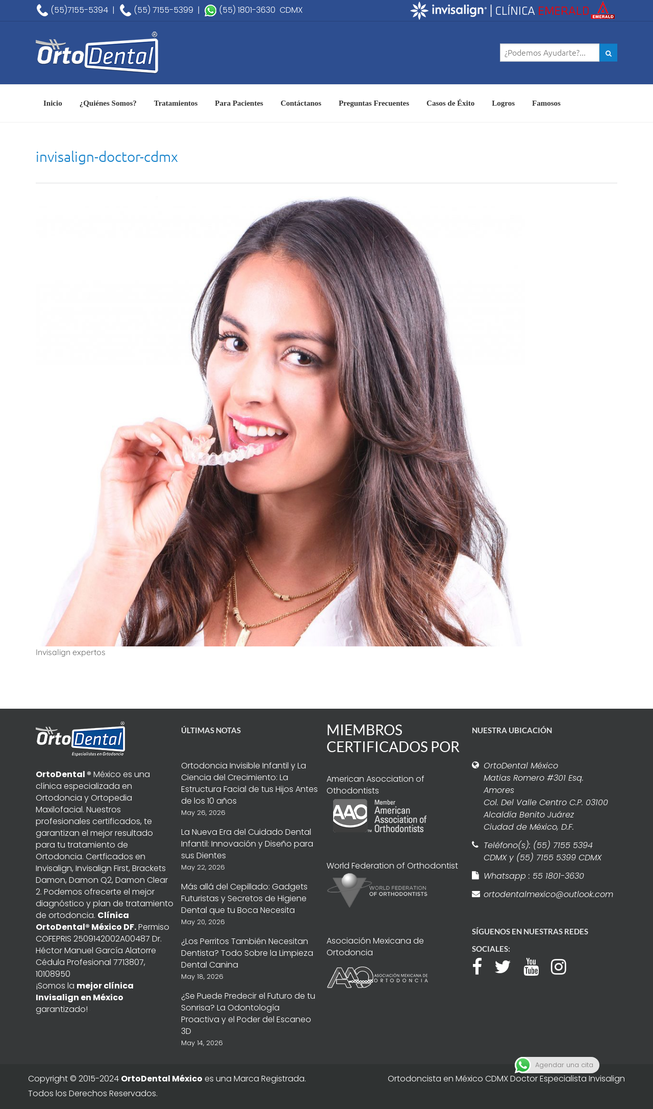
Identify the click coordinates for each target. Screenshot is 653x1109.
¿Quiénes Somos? (108, 103)
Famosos (546, 103)
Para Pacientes (239, 103)
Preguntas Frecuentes (374, 103)
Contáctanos (301, 103)
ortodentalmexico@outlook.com (547, 894)
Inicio (52, 103)
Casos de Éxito (450, 103)
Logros (503, 103)
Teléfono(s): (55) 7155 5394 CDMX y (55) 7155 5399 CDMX (542, 851)
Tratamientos (176, 103)
